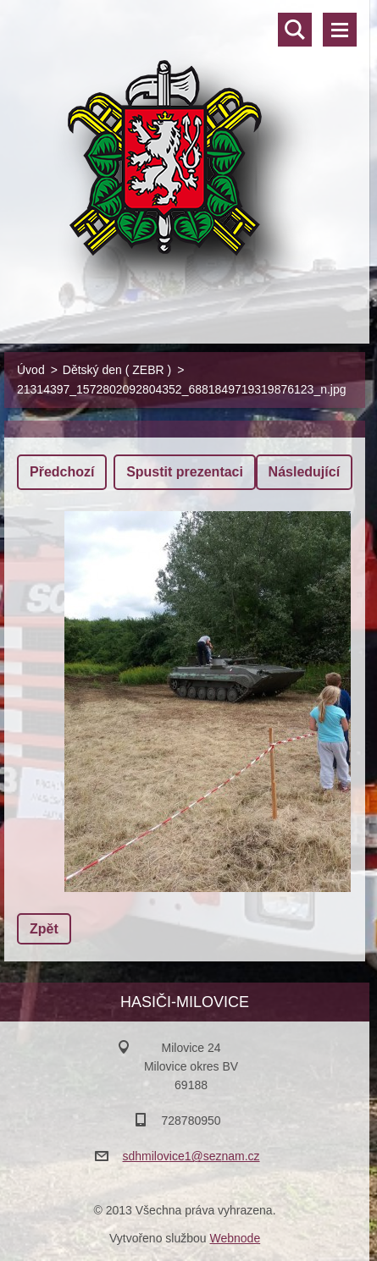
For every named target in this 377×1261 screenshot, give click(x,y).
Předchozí (62, 472)
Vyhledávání (295, 30)
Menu (340, 30)
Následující (304, 472)
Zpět (44, 929)
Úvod (31, 370)
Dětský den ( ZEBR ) (117, 370)
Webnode (234, 1238)
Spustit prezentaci (184, 472)
